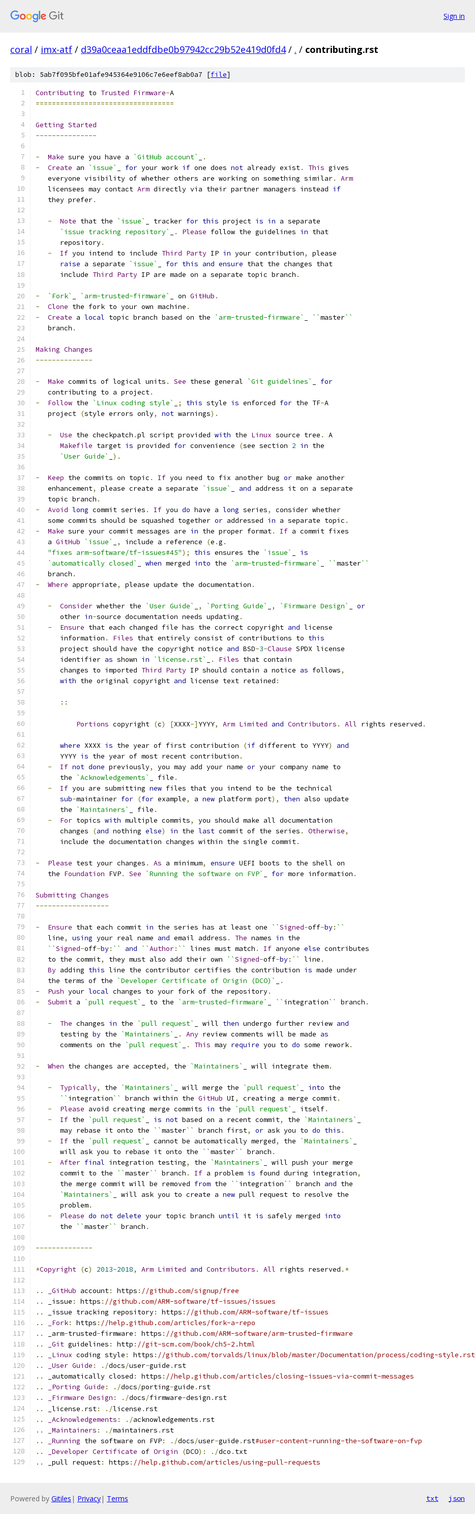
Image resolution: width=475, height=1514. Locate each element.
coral (21, 49)
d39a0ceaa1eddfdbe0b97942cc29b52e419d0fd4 (183, 49)
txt (432, 1498)
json (457, 1498)
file (219, 74)
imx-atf (56, 49)
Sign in (454, 16)
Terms (117, 1498)
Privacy (89, 1498)
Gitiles (61, 1498)
